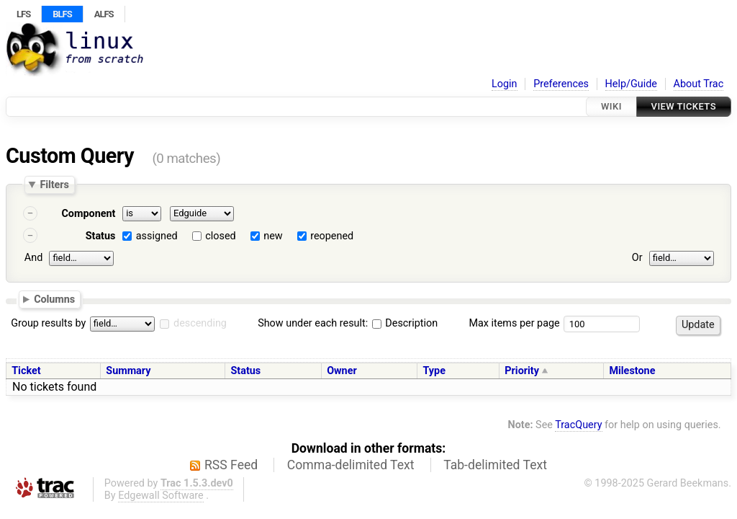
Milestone (632, 371)
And (33, 258)
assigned (157, 236)
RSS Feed (231, 465)
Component (88, 214)
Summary (128, 371)
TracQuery (578, 425)
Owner (342, 371)
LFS (23, 14)
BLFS (62, 14)
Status (101, 236)
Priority (522, 371)
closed (220, 236)
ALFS (104, 14)
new (272, 236)
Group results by (48, 323)
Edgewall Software (161, 495)
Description (405, 323)
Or (637, 258)
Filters (54, 184)
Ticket (26, 371)
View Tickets (683, 106)
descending (200, 323)
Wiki (611, 106)
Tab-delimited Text (495, 465)
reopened (331, 236)
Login (504, 84)
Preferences (561, 84)
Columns (54, 298)
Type (434, 371)
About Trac (699, 84)
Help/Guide (631, 84)
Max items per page (514, 323)
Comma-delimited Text (351, 465)
